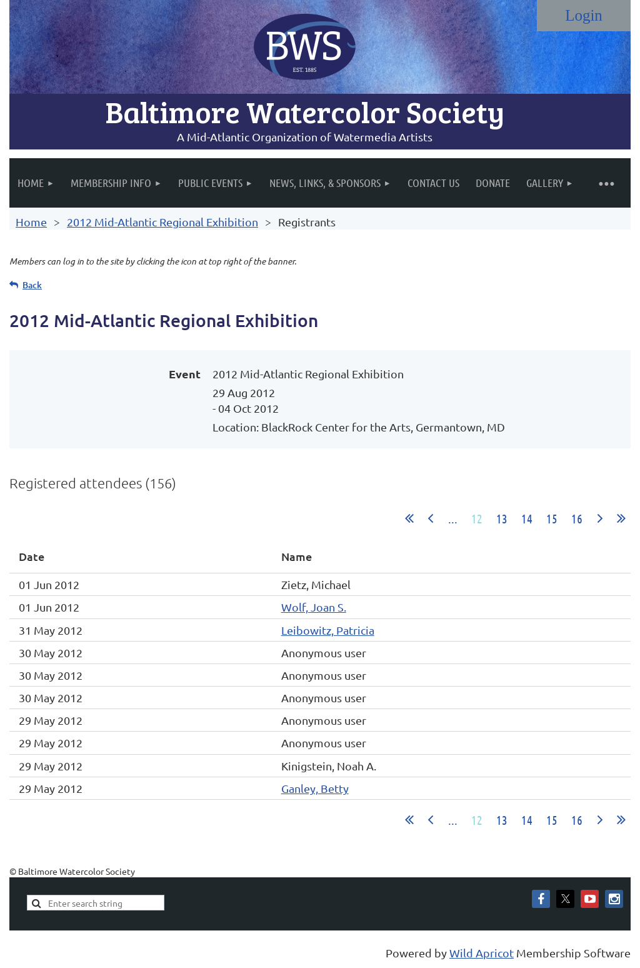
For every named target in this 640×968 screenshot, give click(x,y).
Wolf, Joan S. (313, 606)
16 (577, 518)
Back (32, 285)
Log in (584, 15)
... (453, 518)
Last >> (621, 518)
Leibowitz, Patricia (327, 630)
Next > (600, 518)
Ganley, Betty (315, 788)
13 (502, 518)
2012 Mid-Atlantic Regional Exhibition (162, 221)
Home (31, 221)
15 (552, 518)
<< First (409, 518)
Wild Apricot (481, 952)
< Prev (430, 518)
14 (527, 518)
